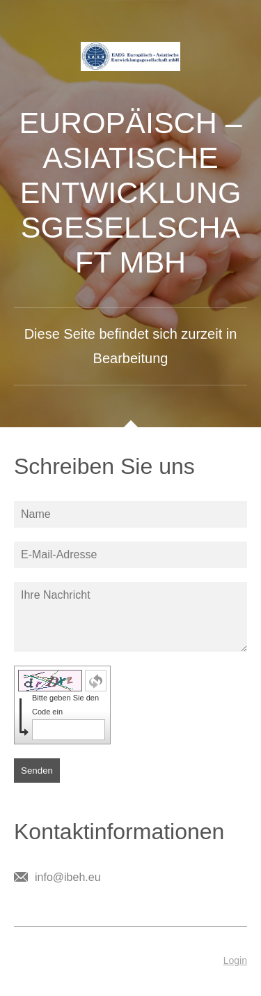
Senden (37, 770)
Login (235, 960)
